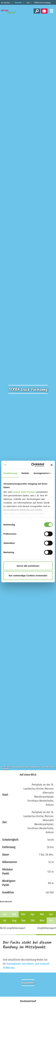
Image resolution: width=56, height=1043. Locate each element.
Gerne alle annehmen (28, 566)
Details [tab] (25, 473)
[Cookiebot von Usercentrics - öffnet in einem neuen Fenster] (32, 465)
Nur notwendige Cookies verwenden (28, 575)
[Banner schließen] (51, 465)
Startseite (18, 3)
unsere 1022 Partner (23, 492)
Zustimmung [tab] (10, 473)
